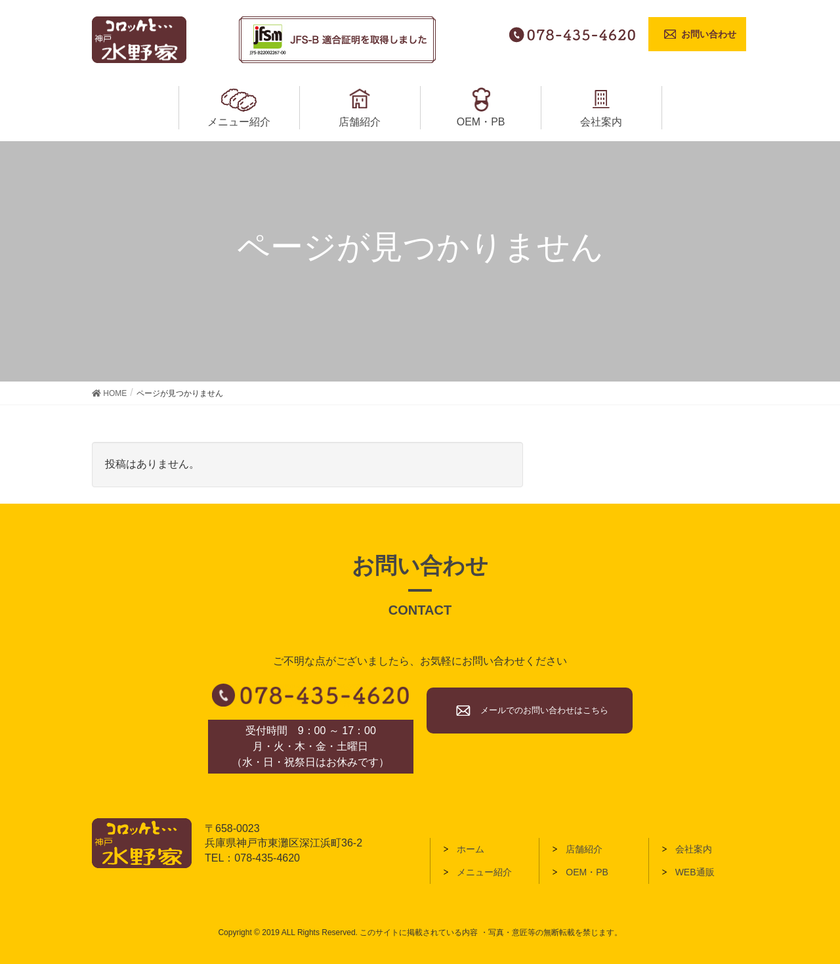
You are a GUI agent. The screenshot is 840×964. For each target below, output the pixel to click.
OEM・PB (587, 872)
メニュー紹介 (484, 872)
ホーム (470, 849)
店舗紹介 (584, 849)
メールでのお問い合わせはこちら (544, 710)
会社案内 (693, 849)
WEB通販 (695, 872)
